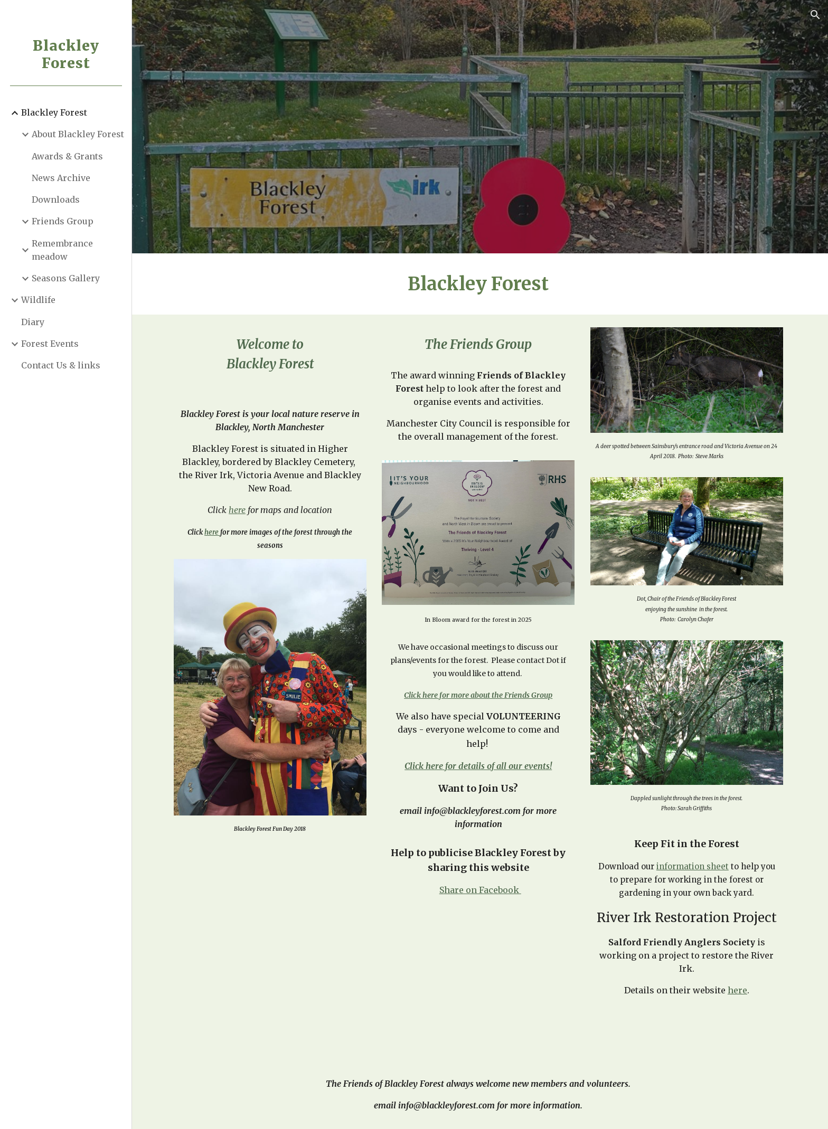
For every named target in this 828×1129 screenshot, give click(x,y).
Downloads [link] (56, 199)
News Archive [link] (61, 178)
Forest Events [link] (50, 343)
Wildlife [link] (38, 300)
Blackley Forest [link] (54, 112)
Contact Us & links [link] (60, 365)
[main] (480, 284)
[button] (815, 14)
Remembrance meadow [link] (62, 250)
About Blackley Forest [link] (78, 134)
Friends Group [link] (62, 221)
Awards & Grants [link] (67, 156)
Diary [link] (32, 322)
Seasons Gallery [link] (66, 278)
